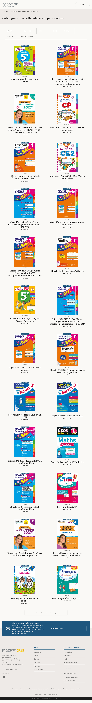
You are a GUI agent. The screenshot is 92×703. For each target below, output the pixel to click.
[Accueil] (10, 4)
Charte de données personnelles (39, 689)
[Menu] (82, 4)
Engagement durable (69, 689)
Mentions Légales (56, 689)
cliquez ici (24, 633)
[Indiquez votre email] (65, 628)
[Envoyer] (84, 628)
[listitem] (4, 677)
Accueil (6, 11)
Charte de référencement (19, 689)
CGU (78, 689)
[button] (12, 31)
